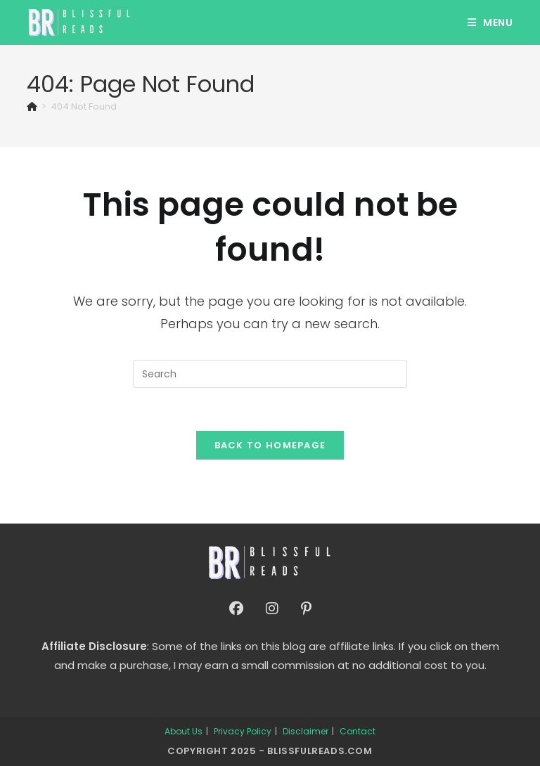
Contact (357, 731)
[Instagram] (272, 609)
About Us (183, 731)
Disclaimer (305, 731)
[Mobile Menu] (490, 22)
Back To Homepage (270, 445)
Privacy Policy (242, 731)
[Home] (32, 106)
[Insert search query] (270, 374)
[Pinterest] (306, 609)
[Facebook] (236, 609)
